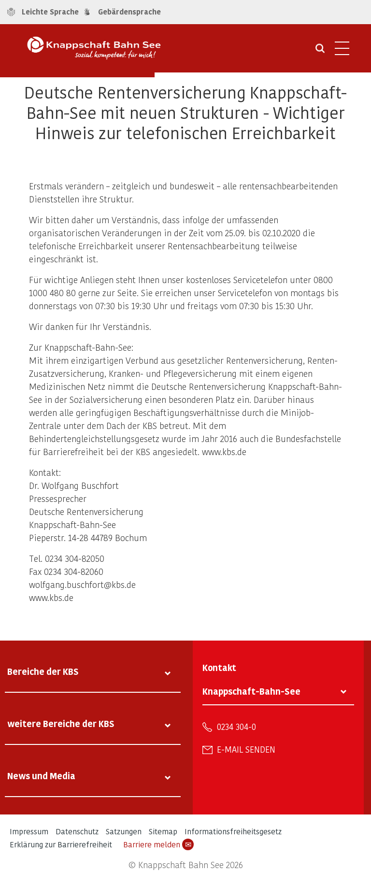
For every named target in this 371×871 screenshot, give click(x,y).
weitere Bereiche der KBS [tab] (60, 723)
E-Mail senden (246, 749)
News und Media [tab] (41, 776)
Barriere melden (158, 844)
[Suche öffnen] (320, 51)
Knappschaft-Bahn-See (251, 691)
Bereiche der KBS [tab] (43, 671)
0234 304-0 (236, 726)
